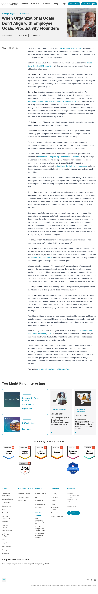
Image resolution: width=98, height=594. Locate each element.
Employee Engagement (6, 517)
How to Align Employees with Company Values (40, 528)
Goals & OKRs (6, 502)
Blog (36, 497)
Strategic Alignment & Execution (15, 14)
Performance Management (6, 494)
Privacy (53, 504)
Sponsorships (55, 512)
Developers (38, 507)
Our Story (54, 493)
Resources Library (40, 493)
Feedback (5, 512)
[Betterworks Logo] (9, 4)
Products (5, 488)
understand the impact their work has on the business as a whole (52, 101)
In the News (54, 497)
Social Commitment (57, 516)
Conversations (6, 506)
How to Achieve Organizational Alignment (39, 535)
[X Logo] (13, 48)
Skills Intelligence (7, 530)
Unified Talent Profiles (6, 535)
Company (55, 488)
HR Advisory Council (54, 508)
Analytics (4, 539)
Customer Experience (24, 488)
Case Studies (22, 500)
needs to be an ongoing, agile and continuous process (59, 157)
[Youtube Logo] (95, 580)
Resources (39, 488)
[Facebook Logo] (10, 48)
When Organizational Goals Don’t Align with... (40, 520)
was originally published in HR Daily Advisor (54, 369)
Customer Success (24, 493)
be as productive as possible (71, 48)
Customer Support (23, 497)
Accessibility (5, 553)
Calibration (5, 521)
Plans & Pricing (6, 546)
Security (4, 549)
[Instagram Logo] (88, 580)
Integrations (5, 542)
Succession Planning (5, 526)
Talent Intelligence (7, 499)
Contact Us (71, 488)
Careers (53, 500)
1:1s (3, 509)
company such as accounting (42, 257)
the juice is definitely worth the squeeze (72, 166)
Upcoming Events (40, 504)
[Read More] (61, 433)
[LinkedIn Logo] (16, 48)
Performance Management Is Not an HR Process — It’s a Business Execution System (84, 423)
